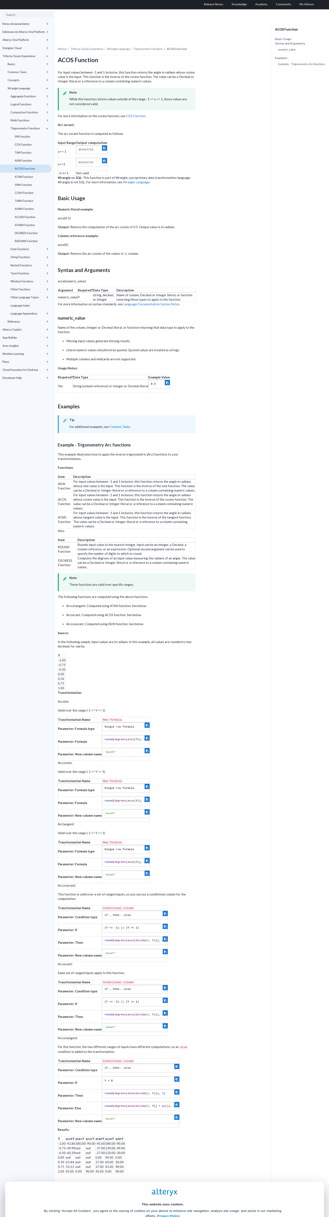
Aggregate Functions (29, 96)
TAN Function (23, 152)
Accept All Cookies (132, 1198)
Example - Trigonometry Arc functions (301, 64)
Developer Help (25, 377)
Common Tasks (28, 72)
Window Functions (29, 281)
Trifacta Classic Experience (25, 56)
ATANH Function (25, 225)
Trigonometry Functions (29, 128)
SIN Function (22, 136)
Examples (281, 58)
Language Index (20, 305)
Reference (28, 321)
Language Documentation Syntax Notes (194, 295)
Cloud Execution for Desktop (25, 369)
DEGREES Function (26, 233)
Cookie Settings (162, 1186)
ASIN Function (23, 160)
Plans (25, 361)
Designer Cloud (25, 48)
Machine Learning (25, 353)
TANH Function (24, 200)
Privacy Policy (168, 1174)
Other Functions (29, 289)
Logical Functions (29, 104)
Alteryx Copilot (25, 329)
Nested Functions (29, 265)
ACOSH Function (25, 217)
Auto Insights (25, 345)
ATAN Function (24, 176)
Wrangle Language (28, 88)
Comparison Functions (29, 112)
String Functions (29, 257)
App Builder (25, 337)
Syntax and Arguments (290, 43)
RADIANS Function (26, 241)
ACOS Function (25, 168)
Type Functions (29, 273)
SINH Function (23, 184)
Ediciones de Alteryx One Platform (25, 32)
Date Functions (29, 249)
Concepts (28, 80)
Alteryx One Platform (25, 40)
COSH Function (24, 192)
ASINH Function (24, 208)
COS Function (23, 144)
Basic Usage (283, 39)
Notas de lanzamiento (25, 23)
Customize (196, 1198)
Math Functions (29, 120)
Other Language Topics (29, 297)
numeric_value (286, 49)
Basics (28, 64)
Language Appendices (29, 313)
